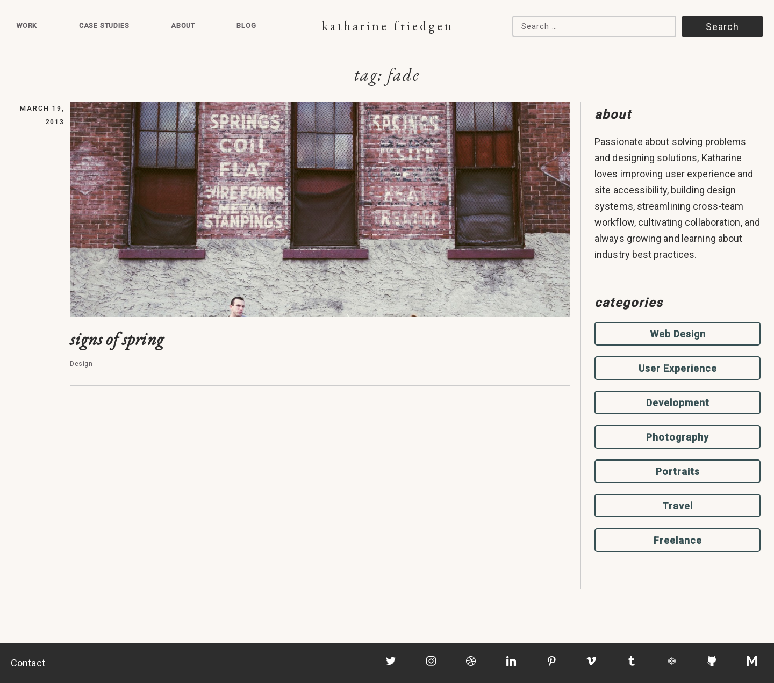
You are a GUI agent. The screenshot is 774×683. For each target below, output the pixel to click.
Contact (28, 662)
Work (26, 25)
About (183, 25)
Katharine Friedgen (388, 25)
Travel (677, 506)
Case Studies (104, 25)
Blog (246, 25)
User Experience (678, 368)
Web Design (678, 334)
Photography (677, 437)
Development (678, 402)
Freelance (678, 540)
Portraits (678, 471)
